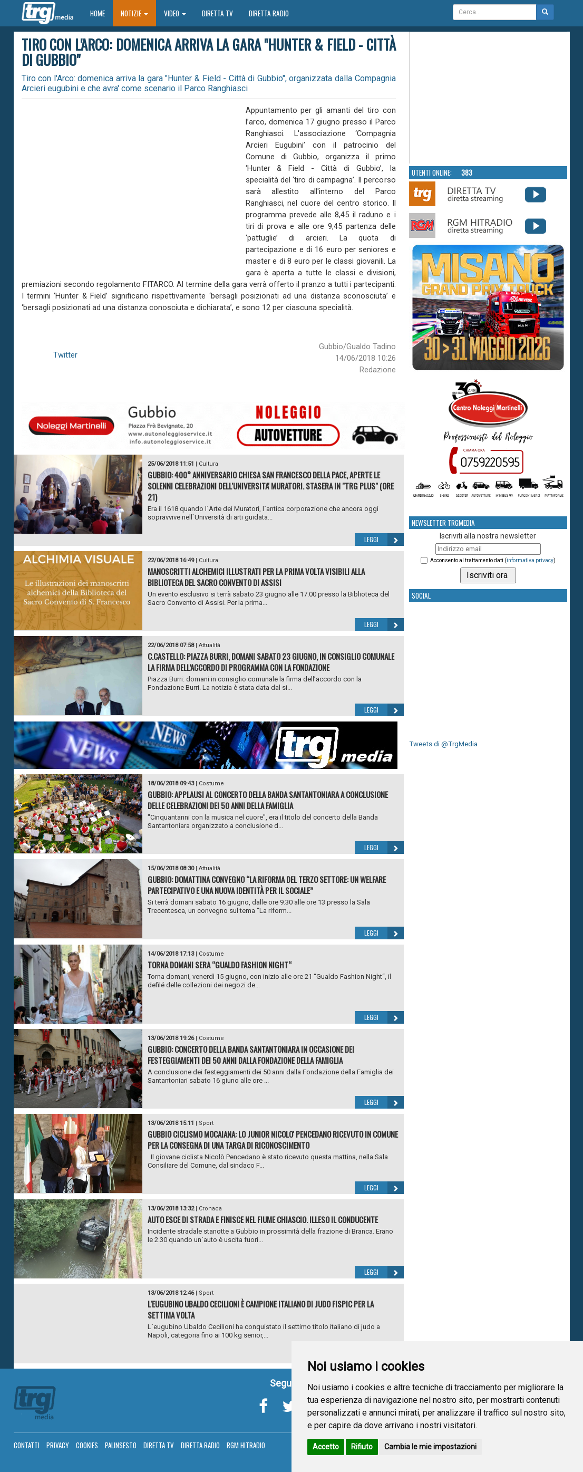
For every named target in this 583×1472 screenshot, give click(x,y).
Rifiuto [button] (362, 1446)
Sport (206, 1123)
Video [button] (175, 13)
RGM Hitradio (246, 1445)
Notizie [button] (134, 13)
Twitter (65, 355)
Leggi (384, 539)
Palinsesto (121, 1445)
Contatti (27, 1445)
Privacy (57, 1445)
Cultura (208, 463)
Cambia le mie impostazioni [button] (430, 1446)
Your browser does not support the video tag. (489, 98)
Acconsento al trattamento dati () (493, 560)
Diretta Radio (269, 13)
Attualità (209, 645)
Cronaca (210, 1208)
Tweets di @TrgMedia (443, 744)
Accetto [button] (326, 1446)
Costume (211, 783)
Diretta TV (217, 13)
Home (101, 12)
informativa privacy (530, 560)
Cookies (87, 1445)
